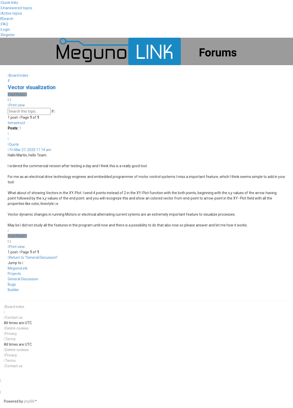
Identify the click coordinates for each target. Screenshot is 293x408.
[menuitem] (16, 8)
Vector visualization (31, 87)
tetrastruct (16, 123)
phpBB (29, 401)
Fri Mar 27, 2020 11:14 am (29, 150)
